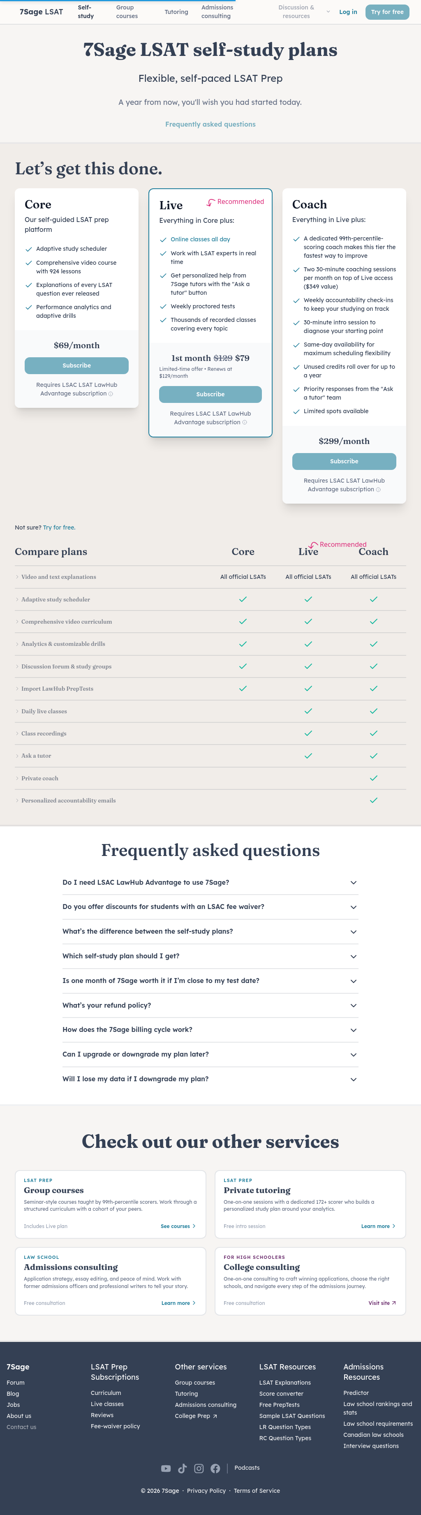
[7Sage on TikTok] (182, 1468)
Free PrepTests (279, 1405)
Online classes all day (200, 239)
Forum (16, 1382)
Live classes (107, 1404)
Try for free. (59, 527)
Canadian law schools (373, 1435)
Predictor (356, 1393)
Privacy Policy (206, 1490)
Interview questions (371, 1446)
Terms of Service (257, 1490)
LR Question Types (285, 1427)
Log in (348, 12)
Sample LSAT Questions (292, 1416)
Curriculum (106, 1393)
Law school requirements (378, 1423)
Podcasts (247, 1467)
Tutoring (186, 1393)
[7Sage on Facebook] (215, 1468)
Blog (13, 1393)
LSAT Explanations (285, 1382)
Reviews (102, 1415)
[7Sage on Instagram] (199, 1468)
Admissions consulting (206, 1405)
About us (19, 1416)
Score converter (281, 1393)
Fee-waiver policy (115, 1426)
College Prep (197, 1416)
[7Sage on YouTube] (166, 1468)
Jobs (13, 1405)
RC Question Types (285, 1438)
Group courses (195, 1382)
